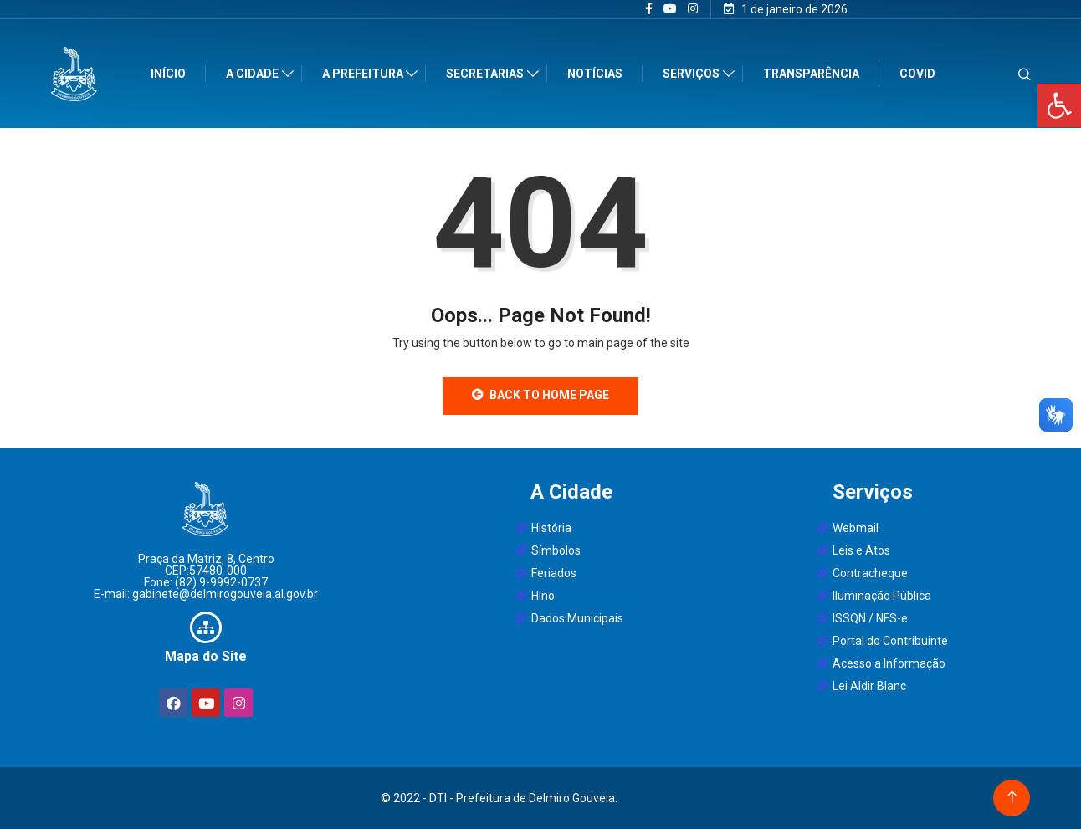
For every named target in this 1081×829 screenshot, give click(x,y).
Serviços (692, 73)
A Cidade (254, 73)
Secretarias (486, 73)
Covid (918, 73)
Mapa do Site (206, 656)
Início (169, 73)
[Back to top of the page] (1012, 797)
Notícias (596, 73)
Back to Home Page (540, 395)
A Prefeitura (364, 73)
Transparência (812, 73)
